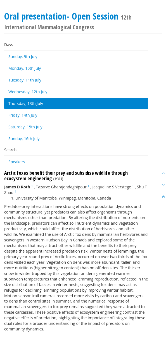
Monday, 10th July (24, 68)
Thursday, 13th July (25, 103)
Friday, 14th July (22, 115)
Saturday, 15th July (25, 126)
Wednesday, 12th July (27, 91)
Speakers (16, 161)
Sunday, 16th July (24, 138)
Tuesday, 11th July (24, 80)
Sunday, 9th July (22, 56)
